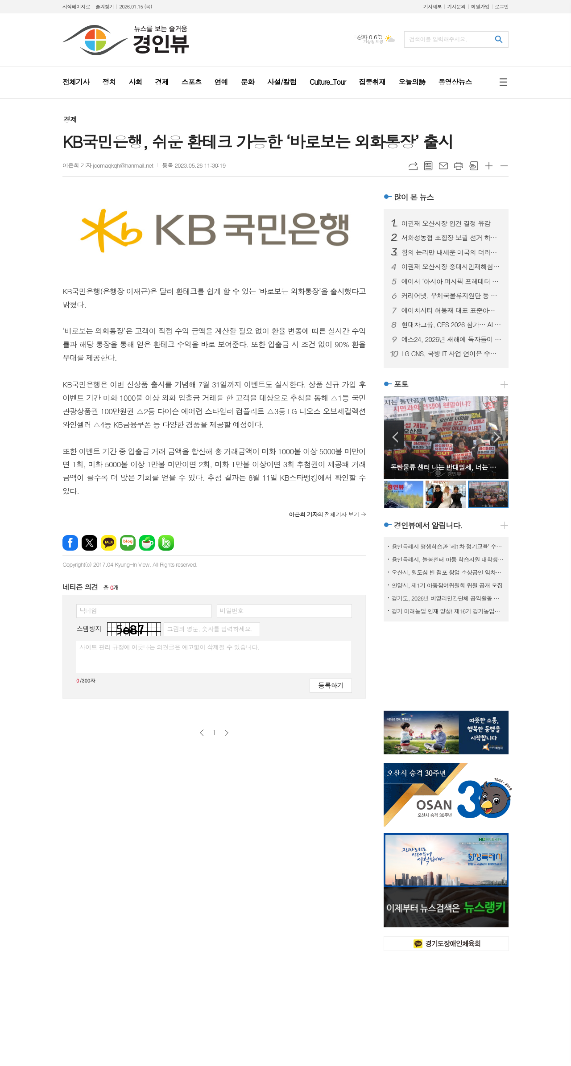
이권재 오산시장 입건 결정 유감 (446, 223)
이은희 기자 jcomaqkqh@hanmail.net (107, 165)
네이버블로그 (128, 543)
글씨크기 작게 (504, 165)
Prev (395, 437)
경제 (70, 119)
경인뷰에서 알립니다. (428, 525)
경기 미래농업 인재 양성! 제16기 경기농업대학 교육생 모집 (448, 611)
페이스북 (70, 543)
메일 (443, 165)
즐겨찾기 (104, 6)
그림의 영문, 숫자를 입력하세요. (209, 629)
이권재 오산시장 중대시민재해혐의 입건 (451, 266)
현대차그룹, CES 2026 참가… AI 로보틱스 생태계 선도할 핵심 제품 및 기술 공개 (451, 324)
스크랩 (473, 165)
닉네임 (88, 610)
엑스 (89, 543)
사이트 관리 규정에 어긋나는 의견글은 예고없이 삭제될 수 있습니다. (169, 647)
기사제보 (432, 6)
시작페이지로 (76, 6)
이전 (202, 733)
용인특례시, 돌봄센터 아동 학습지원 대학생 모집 (448, 559)
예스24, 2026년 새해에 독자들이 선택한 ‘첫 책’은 (451, 339)
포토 (401, 384)
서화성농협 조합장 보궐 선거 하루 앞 (451, 237)
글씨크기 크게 (488, 165)
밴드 (166, 543)
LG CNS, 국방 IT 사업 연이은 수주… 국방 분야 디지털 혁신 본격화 (451, 353)
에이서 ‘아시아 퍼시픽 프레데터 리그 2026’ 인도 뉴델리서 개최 (451, 281)
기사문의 (456, 6)
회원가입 (480, 6)
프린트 (458, 165)
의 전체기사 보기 (324, 514)
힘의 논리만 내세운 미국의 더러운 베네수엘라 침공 (451, 252)
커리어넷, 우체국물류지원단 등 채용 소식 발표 (451, 295)
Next (497, 437)
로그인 (502, 6)
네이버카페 (147, 543)
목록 (428, 165)
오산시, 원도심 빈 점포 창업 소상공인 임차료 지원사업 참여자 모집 (448, 572)
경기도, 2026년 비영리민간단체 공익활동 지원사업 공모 (448, 598)
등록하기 (330, 685)
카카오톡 (108, 543)
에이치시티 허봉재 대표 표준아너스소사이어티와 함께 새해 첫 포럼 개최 (451, 310)
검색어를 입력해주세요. (438, 39)
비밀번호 (232, 610)
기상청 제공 (373, 42)
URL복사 (413, 165)
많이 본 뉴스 (414, 197)
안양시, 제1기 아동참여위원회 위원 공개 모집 (447, 585)
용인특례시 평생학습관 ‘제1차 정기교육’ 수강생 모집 (448, 546)
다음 (226, 733)
